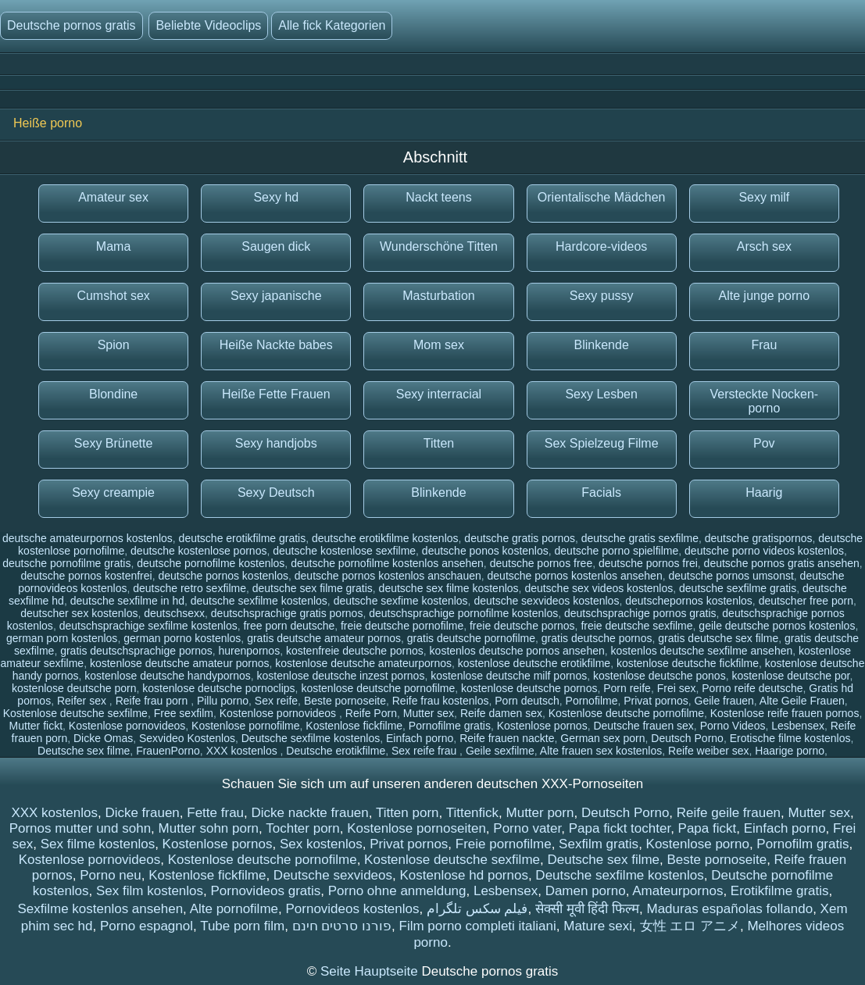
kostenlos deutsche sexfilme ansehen (702, 650)
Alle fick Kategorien (331, 25)
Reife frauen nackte (506, 738)
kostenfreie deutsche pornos (355, 650)
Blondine (113, 394)
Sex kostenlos (321, 844)
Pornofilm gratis (802, 844)
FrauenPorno (168, 750)
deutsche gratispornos (759, 538)
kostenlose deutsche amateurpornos (363, 663)
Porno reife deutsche (752, 688)
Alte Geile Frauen (802, 700)
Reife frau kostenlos (440, 700)
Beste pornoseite (345, 700)
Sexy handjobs (276, 443)
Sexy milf (763, 197)
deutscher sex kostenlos (79, 613)
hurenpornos (250, 650)
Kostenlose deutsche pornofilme (626, 713)
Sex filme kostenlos (98, 844)
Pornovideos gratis (265, 890)
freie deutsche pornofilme (402, 625)
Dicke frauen (142, 812)
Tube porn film (242, 926)
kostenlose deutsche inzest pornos (341, 675)
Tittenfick (472, 812)
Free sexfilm (183, 713)
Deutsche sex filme (84, 750)
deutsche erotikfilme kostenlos (385, 538)
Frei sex (676, 688)
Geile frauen (724, 700)
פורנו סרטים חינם (341, 926)
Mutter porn (540, 812)
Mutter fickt (36, 725)
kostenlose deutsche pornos (529, 688)
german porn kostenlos (61, 638)
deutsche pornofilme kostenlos (210, 563)
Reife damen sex (501, 713)
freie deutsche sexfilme (636, 625)
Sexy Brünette (113, 443)
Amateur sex (113, 197)
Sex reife (276, 700)
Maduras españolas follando (730, 908)
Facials (601, 492)
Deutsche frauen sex (643, 725)
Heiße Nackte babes (276, 345)
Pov (764, 443)
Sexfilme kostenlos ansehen (100, 908)
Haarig (763, 492)
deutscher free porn (806, 600)
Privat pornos (656, 700)
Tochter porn (303, 828)
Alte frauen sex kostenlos (601, 750)
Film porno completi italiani (477, 926)
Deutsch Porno (687, 738)
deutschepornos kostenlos (688, 600)
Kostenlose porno (697, 844)
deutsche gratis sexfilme (640, 538)
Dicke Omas (103, 738)
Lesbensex (797, 725)
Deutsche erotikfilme (335, 750)
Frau (764, 345)
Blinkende (601, 345)
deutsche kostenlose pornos (198, 550)
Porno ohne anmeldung (397, 890)
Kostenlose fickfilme (354, 725)
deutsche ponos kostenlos (485, 550)
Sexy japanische (276, 295)
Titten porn (407, 812)
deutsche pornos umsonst (730, 575)
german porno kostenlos (182, 638)
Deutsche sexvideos (332, 875)
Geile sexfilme (500, 750)
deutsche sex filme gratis (312, 588)
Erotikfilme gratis (780, 890)
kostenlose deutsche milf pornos (509, 675)
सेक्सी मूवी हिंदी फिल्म (587, 908)
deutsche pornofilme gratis (66, 563)
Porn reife (627, 688)
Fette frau (215, 812)
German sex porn (602, 738)
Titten (439, 443)
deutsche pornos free (541, 563)
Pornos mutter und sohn (80, 828)
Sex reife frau (425, 750)
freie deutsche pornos (522, 625)
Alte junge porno (764, 295)
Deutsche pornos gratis (71, 25)
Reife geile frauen (729, 812)
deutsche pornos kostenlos (223, 575)
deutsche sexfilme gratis (737, 588)
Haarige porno (789, 750)
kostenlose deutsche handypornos (167, 675)
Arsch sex (764, 246)
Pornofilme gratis (450, 725)
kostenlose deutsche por (790, 675)
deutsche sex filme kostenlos (449, 588)
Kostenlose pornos (542, 725)
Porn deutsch (527, 700)
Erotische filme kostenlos (790, 738)
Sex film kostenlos (149, 890)
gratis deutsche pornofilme (471, 638)
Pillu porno (222, 700)
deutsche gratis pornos (519, 538)
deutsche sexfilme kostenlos (259, 600)
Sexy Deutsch (276, 492)
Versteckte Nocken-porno (764, 401)
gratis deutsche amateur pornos (324, 638)
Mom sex (438, 345)
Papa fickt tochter (619, 828)
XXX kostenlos (243, 750)
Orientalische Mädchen (602, 197)
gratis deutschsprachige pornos (136, 650)
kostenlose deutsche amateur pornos (180, 663)
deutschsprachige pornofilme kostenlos (463, 613)
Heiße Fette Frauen (276, 394)
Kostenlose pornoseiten (416, 828)
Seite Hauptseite (370, 971)
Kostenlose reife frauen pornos (785, 713)
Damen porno (585, 890)
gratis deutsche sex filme (718, 638)
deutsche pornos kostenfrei (86, 575)
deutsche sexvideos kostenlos (546, 600)
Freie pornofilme (504, 844)
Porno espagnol (146, 926)
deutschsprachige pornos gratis (640, 613)
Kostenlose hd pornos (463, 875)
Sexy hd (275, 197)
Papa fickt (707, 828)
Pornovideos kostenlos (352, 908)
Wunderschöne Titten (439, 246)
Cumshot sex (113, 295)
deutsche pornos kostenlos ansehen (575, 575)
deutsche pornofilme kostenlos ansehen (387, 563)
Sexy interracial (438, 394)
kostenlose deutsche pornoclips (218, 688)
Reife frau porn (153, 700)
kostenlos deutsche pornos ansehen (517, 650)
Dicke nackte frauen (310, 812)
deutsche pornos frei (648, 563)
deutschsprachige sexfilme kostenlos (148, 625)
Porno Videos (733, 725)
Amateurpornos (677, 890)
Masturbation (438, 295)
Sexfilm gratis (598, 844)
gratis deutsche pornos (597, 638)
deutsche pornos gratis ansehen (782, 563)
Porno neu (110, 875)
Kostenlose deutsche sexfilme (75, 713)
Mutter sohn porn (209, 828)
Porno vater (527, 828)
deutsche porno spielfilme (617, 550)
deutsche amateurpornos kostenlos (87, 538)
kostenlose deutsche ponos (659, 675)
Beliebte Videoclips (208, 25)
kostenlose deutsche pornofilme (378, 688)
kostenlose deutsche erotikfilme (534, 663)
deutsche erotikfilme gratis (242, 538)
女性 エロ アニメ (690, 926)
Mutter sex (428, 713)
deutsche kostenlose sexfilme (344, 550)
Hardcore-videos (601, 246)
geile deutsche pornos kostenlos (777, 625)
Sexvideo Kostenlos (187, 738)
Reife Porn (371, 713)
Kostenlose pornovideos (279, 713)
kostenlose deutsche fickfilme (688, 663)
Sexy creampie (113, 492)
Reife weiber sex (708, 750)
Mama (113, 246)
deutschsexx (174, 613)
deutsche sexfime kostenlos (401, 600)
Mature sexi (597, 926)
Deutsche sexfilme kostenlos (310, 738)
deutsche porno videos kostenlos (764, 550)
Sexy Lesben (601, 394)
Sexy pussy (602, 295)
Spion (114, 345)
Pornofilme (592, 700)
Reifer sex (83, 700)
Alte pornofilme (234, 908)
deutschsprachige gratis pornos (287, 613)
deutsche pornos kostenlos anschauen (388, 575)
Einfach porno (419, 738)
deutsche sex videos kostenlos (598, 588)
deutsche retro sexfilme (189, 588)
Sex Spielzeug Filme (602, 443)
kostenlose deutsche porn (74, 688)
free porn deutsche (288, 625)
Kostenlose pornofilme (245, 725)
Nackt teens (438, 197)
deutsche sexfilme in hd (127, 600)
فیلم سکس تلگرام (477, 908)
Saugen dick (275, 246)
